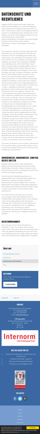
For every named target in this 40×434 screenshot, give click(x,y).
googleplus (25, 398)
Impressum (20, 419)
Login (20, 413)
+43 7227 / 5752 (21, 310)
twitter (20, 398)
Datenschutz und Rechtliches (24, 432)
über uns (7, 248)
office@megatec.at (22, 315)
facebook (15, 398)
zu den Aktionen (10, 284)
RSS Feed (20, 416)
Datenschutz (20, 422)
